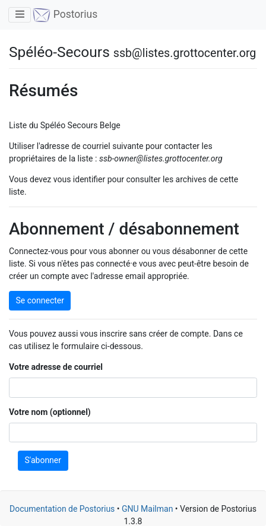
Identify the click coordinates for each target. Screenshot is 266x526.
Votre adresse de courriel (56, 367)
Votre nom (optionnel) (50, 412)
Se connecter (40, 300)
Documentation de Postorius (62, 509)
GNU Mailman (147, 509)
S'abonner (43, 460)
